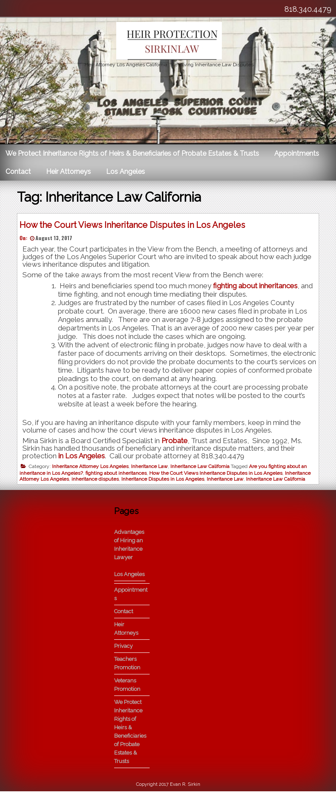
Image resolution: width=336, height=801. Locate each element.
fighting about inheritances (257, 288)
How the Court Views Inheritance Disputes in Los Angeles (134, 227)
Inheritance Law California (202, 468)
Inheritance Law (151, 468)
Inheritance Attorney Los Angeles (92, 468)
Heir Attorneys (68, 172)
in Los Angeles (83, 458)
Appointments (296, 153)
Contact (18, 172)
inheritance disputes (97, 481)
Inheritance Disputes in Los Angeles (164, 481)
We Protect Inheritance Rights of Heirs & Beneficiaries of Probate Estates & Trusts (132, 153)
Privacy (123, 655)
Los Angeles (125, 172)
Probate (177, 442)
